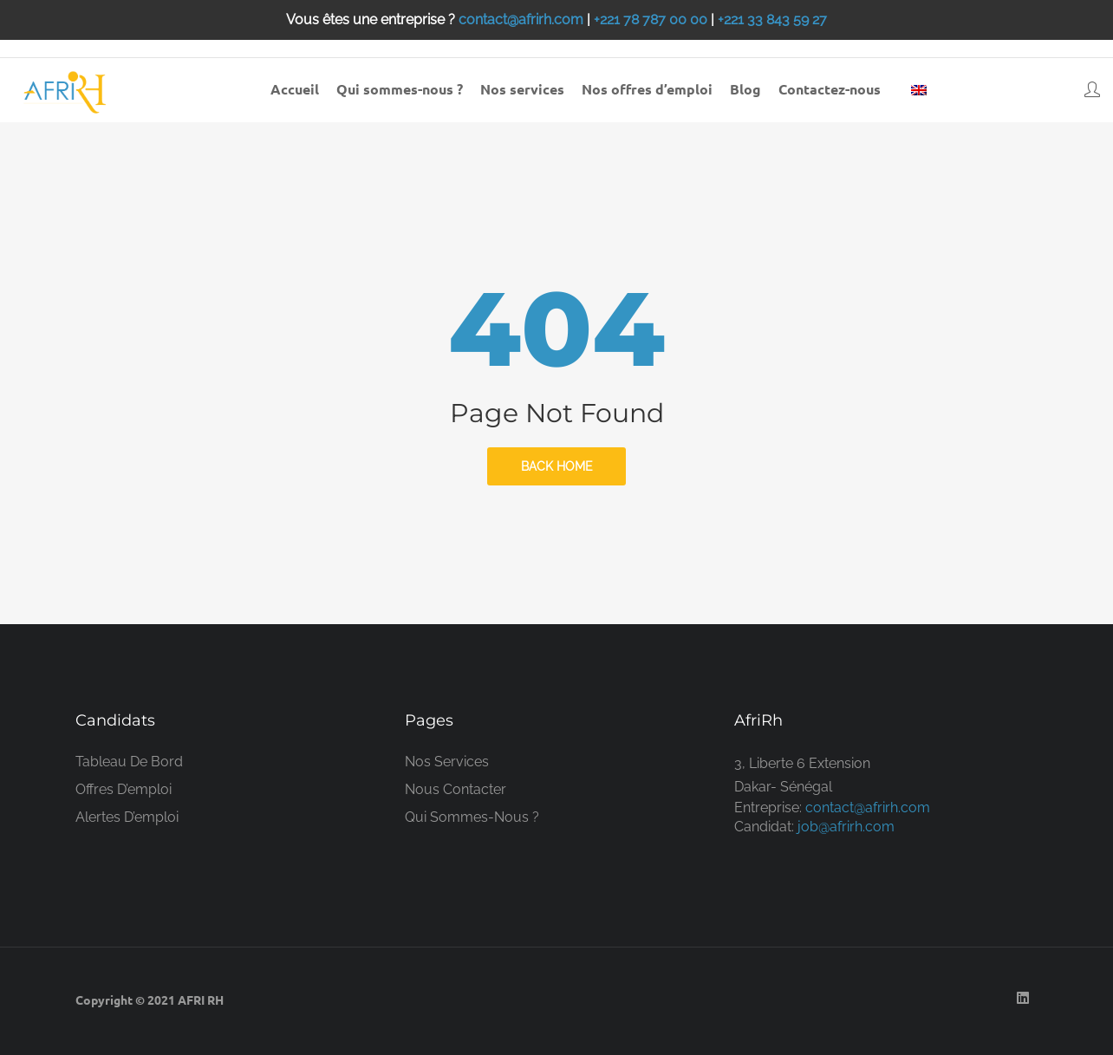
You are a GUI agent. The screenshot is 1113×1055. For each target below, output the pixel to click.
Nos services (522, 89)
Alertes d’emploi (127, 817)
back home (557, 466)
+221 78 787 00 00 (650, 19)
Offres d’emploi (123, 789)
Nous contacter (455, 789)
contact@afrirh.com (521, 19)
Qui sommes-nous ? (399, 89)
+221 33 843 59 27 (772, 19)
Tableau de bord (129, 761)
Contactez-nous (829, 89)
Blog (745, 89)
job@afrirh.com (846, 826)
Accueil (294, 89)
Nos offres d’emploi (647, 89)
